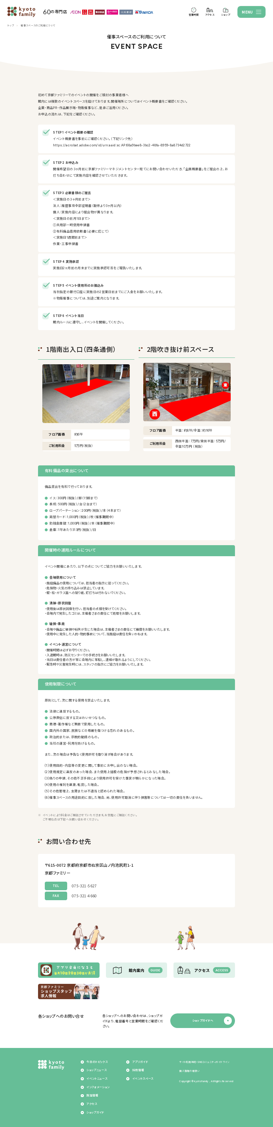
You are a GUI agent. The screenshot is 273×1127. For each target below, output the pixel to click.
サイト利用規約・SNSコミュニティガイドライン (204, 1062)
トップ (10, 25)
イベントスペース (143, 1078)
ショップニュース (96, 1070)
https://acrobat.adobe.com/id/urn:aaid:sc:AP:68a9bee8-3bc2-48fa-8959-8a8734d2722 (122, 145)
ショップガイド (95, 1112)
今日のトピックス (97, 1062)
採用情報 (138, 1070)
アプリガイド (140, 1062)
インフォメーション (97, 1087)
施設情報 (92, 1095)
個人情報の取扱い (189, 1071)
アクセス (91, 1104)
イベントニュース (96, 1078)
